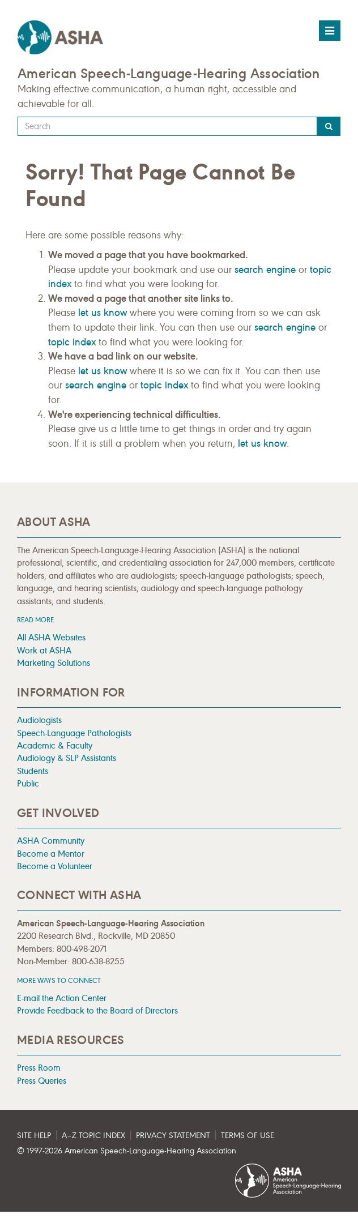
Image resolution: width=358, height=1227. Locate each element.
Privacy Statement (173, 1135)
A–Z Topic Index (93, 1135)
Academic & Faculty (54, 745)
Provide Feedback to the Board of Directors (97, 1010)
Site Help (34, 1135)
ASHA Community (50, 840)
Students (32, 771)
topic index (72, 342)
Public (28, 783)
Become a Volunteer (54, 866)
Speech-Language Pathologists (74, 733)
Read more (35, 619)
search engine (265, 269)
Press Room (39, 1067)
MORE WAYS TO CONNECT (59, 980)
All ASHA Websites (51, 637)
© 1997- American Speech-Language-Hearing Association (126, 1151)
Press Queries (41, 1080)
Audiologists (39, 720)
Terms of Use (247, 1135)
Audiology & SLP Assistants (66, 758)
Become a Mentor (50, 853)
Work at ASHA (44, 650)
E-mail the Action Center (61, 998)
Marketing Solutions (53, 662)
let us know (102, 312)
